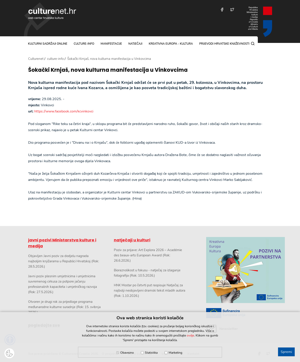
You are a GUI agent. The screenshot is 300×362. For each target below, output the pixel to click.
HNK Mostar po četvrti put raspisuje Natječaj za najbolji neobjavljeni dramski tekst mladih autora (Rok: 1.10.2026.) (149, 290)
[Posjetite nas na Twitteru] (232, 9)
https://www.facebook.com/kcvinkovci (63, 111)
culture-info (84, 44)
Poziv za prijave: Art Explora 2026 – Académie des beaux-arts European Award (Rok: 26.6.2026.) (148, 255)
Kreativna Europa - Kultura (171, 44)
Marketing (175, 353)
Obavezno (127, 353)
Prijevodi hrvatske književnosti (224, 44)
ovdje (190, 335)
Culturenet (36, 59)
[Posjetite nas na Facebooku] (222, 9)
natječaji (135, 44)
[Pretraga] (253, 43)
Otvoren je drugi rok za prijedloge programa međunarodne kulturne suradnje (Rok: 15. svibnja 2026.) (64, 307)
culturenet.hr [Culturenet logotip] (52, 13)
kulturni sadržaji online (47, 44)
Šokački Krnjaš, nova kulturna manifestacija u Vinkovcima (108, 70)
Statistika (151, 353)
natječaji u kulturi (132, 240)
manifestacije (111, 44)
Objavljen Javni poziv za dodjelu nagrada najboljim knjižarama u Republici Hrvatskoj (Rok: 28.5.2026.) (63, 261)
